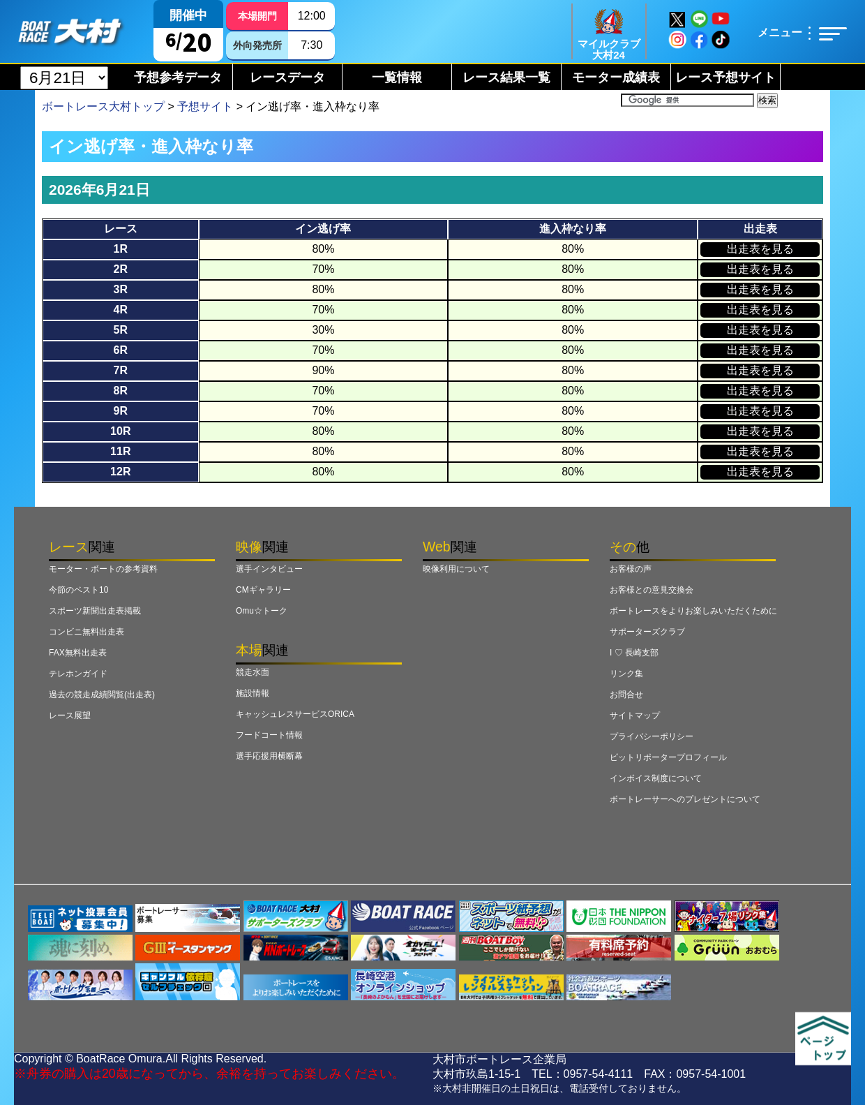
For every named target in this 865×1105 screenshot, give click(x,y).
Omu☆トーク (261, 611)
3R (121, 289)
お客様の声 (631, 569)
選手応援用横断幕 (269, 756)
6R (121, 350)
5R (121, 330)
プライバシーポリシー (651, 736)
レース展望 (70, 715)
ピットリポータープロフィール (668, 757)
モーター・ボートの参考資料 (103, 569)
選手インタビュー (269, 569)
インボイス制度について (656, 778)
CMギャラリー (263, 590)
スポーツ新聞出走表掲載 (95, 611)
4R (121, 310)
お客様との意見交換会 (651, 590)
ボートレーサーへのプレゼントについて (685, 799)
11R (120, 451)
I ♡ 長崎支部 (634, 653)
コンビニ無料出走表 (86, 632)
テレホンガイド (78, 673)
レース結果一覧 (506, 77)
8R (121, 390)
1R (121, 249)
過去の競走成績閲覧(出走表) (102, 694)
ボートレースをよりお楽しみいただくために (693, 611)
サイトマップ (635, 715)
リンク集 (626, 673)
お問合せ (626, 694)
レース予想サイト (725, 77)
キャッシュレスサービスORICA (295, 714)
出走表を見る (760, 249)
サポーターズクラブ (647, 632)
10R (120, 431)
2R (121, 269)
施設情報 (252, 693)
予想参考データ (178, 77)
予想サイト (205, 106)
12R (120, 471)
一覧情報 (397, 77)
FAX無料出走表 (78, 653)
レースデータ (287, 77)
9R (121, 411)
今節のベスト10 (78, 590)
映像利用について (456, 569)
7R (121, 370)
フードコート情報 (269, 735)
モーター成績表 (616, 77)
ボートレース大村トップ (103, 106)
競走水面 (252, 672)
